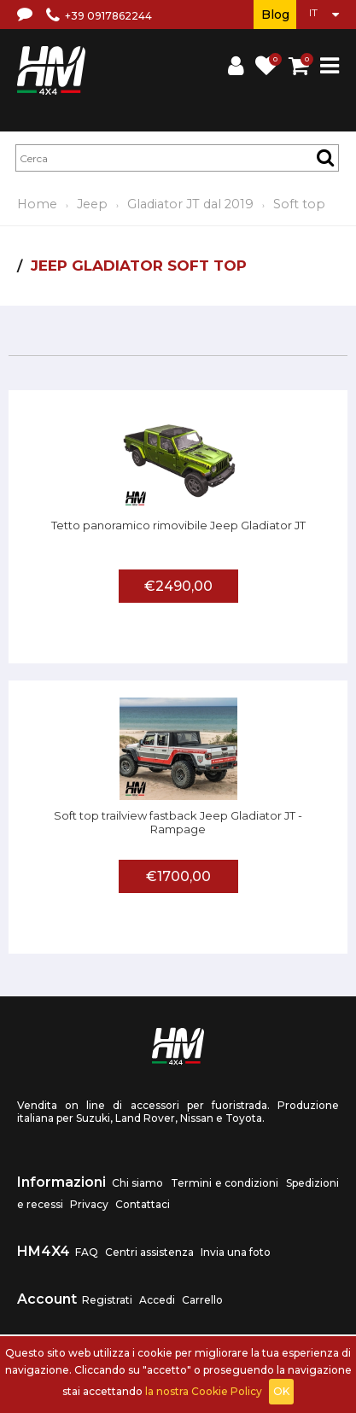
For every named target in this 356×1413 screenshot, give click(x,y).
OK (281, 1391)
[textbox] (177, 158)
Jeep (92, 204)
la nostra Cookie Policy (203, 1391)
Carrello (202, 1299)
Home (37, 204)
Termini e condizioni (224, 1183)
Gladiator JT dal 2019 (190, 204)
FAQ (86, 1252)
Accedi (157, 1299)
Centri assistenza (149, 1252)
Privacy (89, 1204)
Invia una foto (236, 1252)
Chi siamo (138, 1183)
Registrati (107, 1299)
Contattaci (142, 1204)
